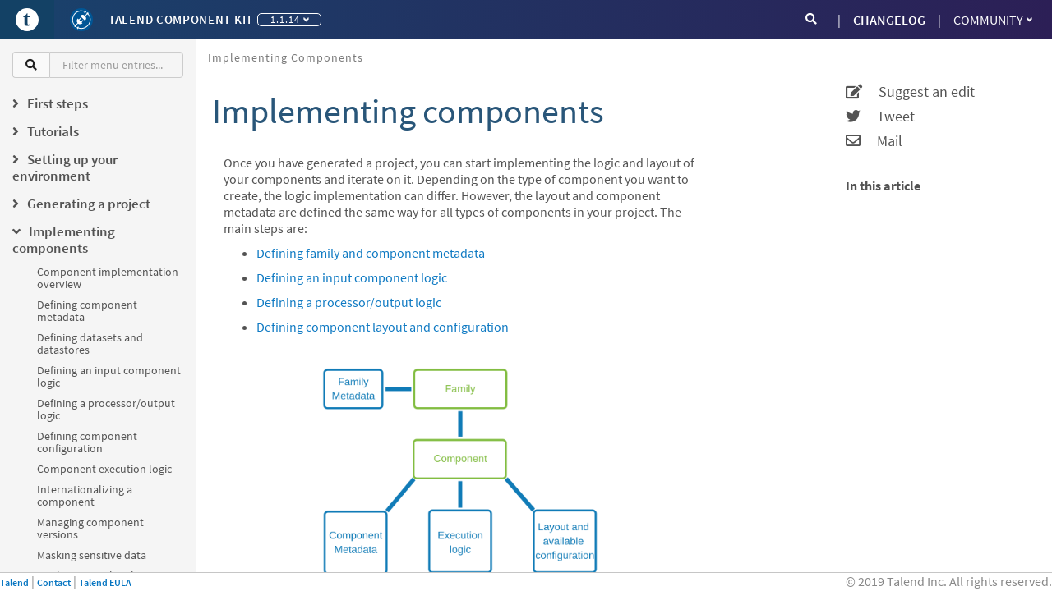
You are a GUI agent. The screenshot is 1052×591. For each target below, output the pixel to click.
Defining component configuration (87, 442)
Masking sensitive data (91, 554)
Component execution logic (104, 468)
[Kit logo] (81, 19)
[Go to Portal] (27, 19)
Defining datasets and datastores (90, 343)
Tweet (880, 116)
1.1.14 (289, 19)
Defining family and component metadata (370, 253)
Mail (874, 141)
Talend (14, 582)
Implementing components (285, 57)
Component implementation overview (107, 277)
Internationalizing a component (84, 495)
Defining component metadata (87, 310)
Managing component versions (90, 528)
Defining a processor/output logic (106, 409)
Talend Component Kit (180, 19)
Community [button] (992, 19)
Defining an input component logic (109, 376)
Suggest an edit (910, 92)
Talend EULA (105, 582)
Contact (54, 582)
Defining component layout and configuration (382, 326)
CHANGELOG (889, 19)
